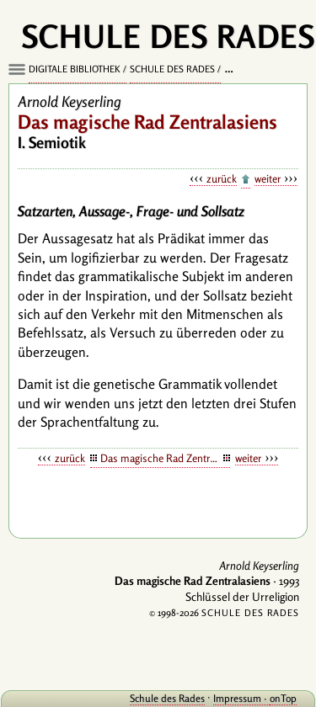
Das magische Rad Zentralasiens (165, 458)
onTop (283, 698)
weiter (267, 178)
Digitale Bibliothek (75, 69)
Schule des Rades (172, 69)
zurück (221, 178)
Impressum (237, 698)
